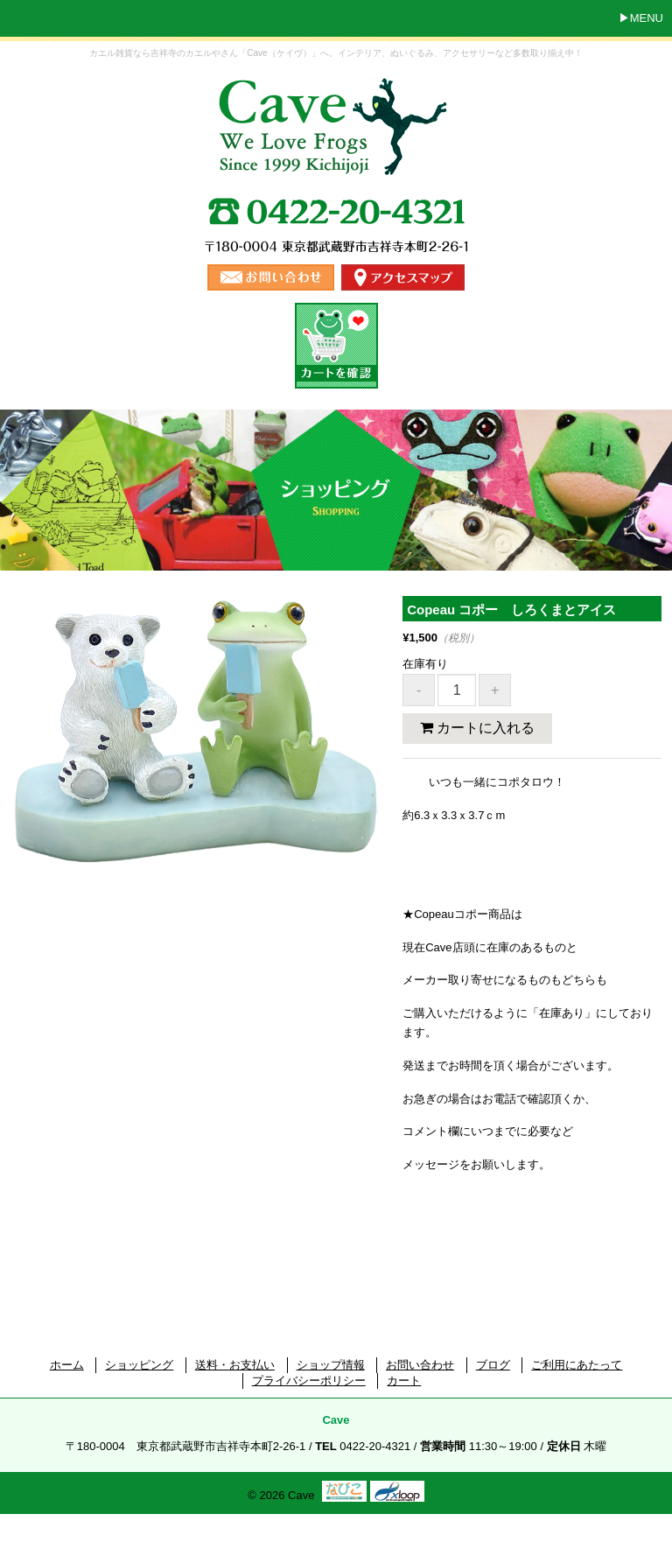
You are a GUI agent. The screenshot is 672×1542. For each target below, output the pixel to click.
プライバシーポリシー (309, 1380)
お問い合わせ (420, 1364)
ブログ (493, 1364)
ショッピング (139, 1364)
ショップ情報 (331, 1364)
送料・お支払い (235, 1364)
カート (404, 1380)
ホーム (67, 1364)
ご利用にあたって (576, 1364)
